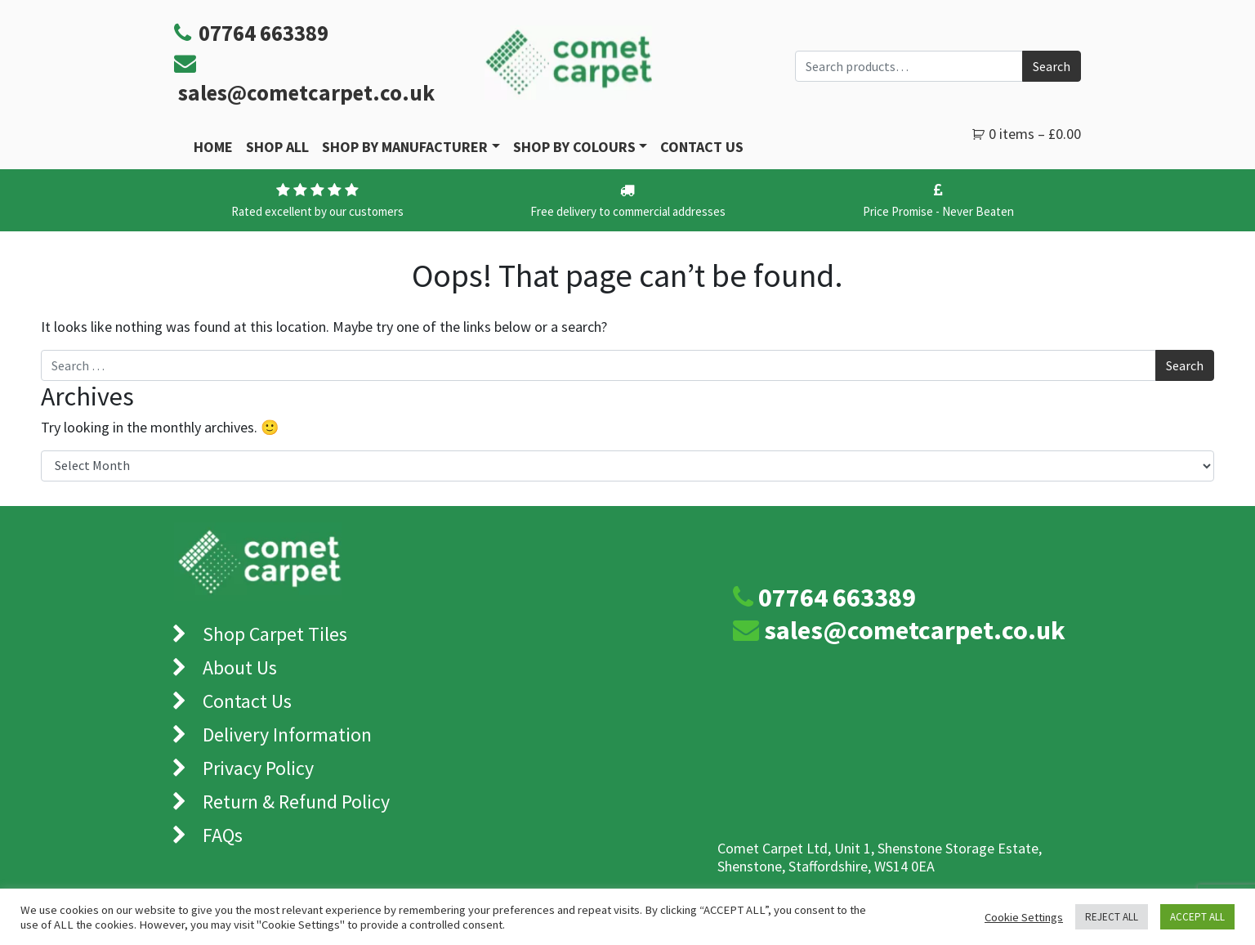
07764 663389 (837, 597)
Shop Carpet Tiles (275, 634)
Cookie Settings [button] (1024, 917)
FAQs (223, 835)
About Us (240, 667)
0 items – (1035, 133)
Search (1051, 66)
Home (213, 146)
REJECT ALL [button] (1111, 917)
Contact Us (702, 146)
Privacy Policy (258, 768)
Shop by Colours (574, 146)
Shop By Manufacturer (405, 146)
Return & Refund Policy (296, 801)
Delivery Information (287, 734)
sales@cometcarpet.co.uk (306, 92)
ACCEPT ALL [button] (1197, 917)
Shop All (277, 146)
